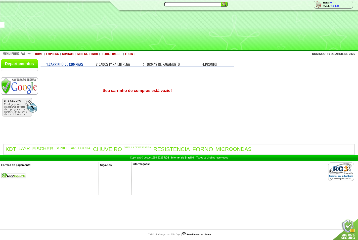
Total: (331, 5)
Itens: (327, 2)
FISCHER (42, 148)
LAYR (24, 148)
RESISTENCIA (171, 149)
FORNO (202, 149)
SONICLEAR (66, 148)
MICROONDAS (234, 149)
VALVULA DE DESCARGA (137, 147)
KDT (10, 149)
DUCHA (84, 148)
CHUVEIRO (107, 149)
